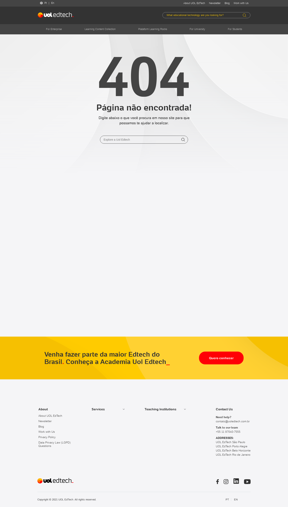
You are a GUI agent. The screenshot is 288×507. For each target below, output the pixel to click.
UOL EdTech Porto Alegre (231, 446)
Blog (227, 3)
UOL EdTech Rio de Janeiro (233, 454)
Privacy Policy (47, 437)
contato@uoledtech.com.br (233, 421)
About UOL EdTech (194, 3)
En (52, 2)
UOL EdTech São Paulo (230, 442)
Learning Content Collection (100, 29)
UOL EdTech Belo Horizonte (233, 450)
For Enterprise (54, 29)
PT (227, 499)
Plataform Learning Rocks (152, 29)
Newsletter (215, 3)
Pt (45, 2)
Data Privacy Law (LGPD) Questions (54, 444)
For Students (235, 29)
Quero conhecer (221, 358)
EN (236, 499)
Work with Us (241, 3)
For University (197, 29)
